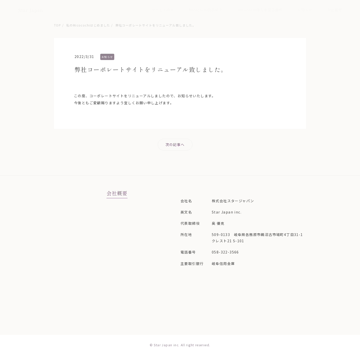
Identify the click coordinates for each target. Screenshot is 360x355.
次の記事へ (175, 144)
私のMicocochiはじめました (88, 25)
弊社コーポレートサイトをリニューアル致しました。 (156, 25)
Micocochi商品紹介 (205, 9)
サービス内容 (163, 9)
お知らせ (304, 9)
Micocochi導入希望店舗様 (260, 9)
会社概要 (334, 9)
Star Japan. (31, 10)
